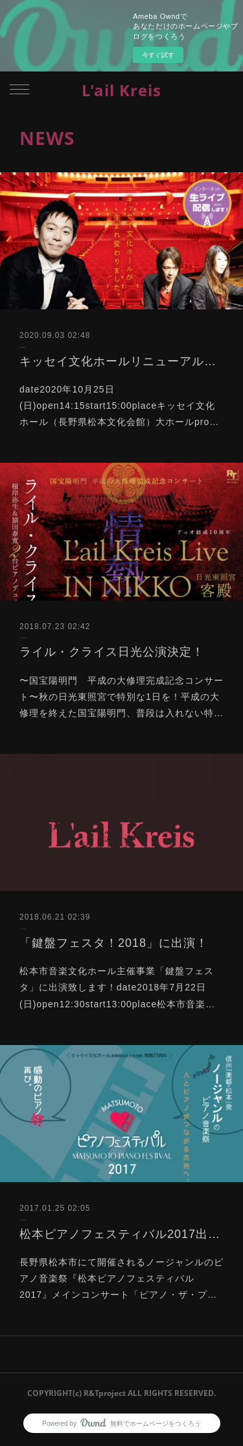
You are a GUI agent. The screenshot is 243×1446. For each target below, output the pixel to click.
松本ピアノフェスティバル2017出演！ (121, 1234)
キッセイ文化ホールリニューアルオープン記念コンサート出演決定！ (121, 361)
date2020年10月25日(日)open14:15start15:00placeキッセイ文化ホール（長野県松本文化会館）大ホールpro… (119, 405)
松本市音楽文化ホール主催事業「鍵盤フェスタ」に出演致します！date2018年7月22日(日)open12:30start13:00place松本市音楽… (117, 987)
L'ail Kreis (121, 90)
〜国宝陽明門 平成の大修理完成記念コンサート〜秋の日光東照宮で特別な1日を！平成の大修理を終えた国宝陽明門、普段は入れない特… (121, 696)
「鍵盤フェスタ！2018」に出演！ (113, 942)
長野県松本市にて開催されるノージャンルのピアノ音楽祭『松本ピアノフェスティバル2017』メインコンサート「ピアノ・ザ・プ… (121, 1278)
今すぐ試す (158, 54)
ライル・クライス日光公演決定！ (111, 651)
